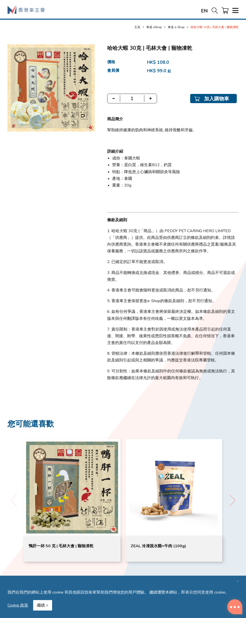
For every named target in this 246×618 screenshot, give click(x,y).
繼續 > (42, 605)
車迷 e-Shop (176, 27)
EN (204, 10)
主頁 (137, 27)
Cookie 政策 (17, 605)
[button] (232, 500)
